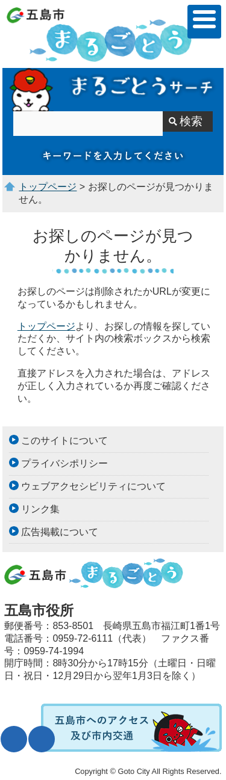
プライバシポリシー (64, 463)
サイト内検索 (113, 89)
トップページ (48, 187)
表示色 (41, 739)
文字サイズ (14, 739)
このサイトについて (64, 440)
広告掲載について (59, 532)
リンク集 (40, 509)
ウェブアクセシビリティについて (93, 486)
